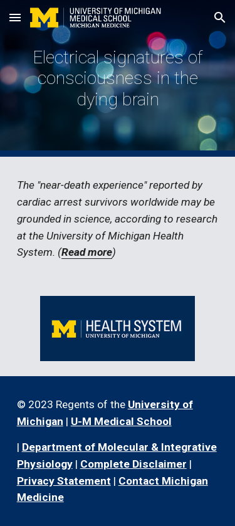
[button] (15, 17)
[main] (118, 78)
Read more (86, 252)
